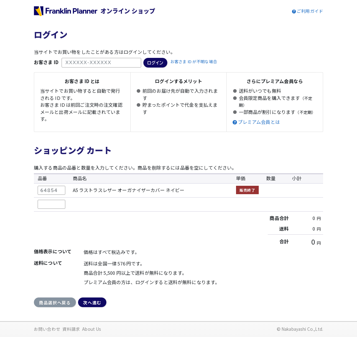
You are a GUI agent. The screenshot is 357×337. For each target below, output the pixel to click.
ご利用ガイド (310, 11)
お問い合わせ (47, 329)
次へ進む (92, 302)
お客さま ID (46, 62)
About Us (91, 329)
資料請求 (71, 329)
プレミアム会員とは (259, 122)
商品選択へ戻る (55, 302)
